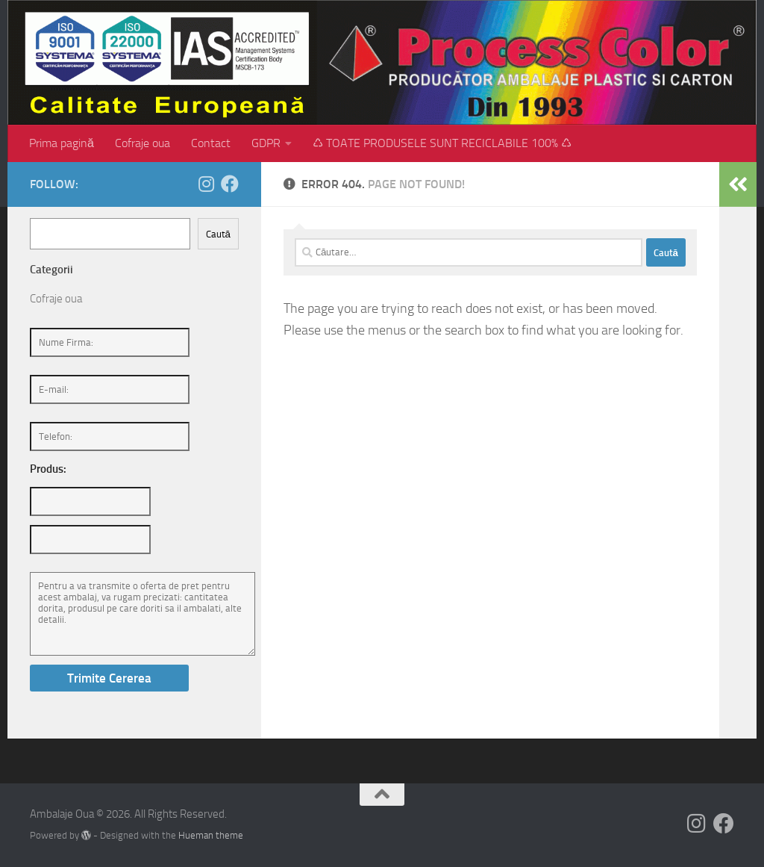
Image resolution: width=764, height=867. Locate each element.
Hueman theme (210, 835)
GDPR (266, 143)
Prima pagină (61, 143)
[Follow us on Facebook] (230, 184)
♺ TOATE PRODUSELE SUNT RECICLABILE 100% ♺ (442, 143)
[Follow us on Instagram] (206, 184)
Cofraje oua (142, 143)
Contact (211, 143)
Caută (218, 234)
